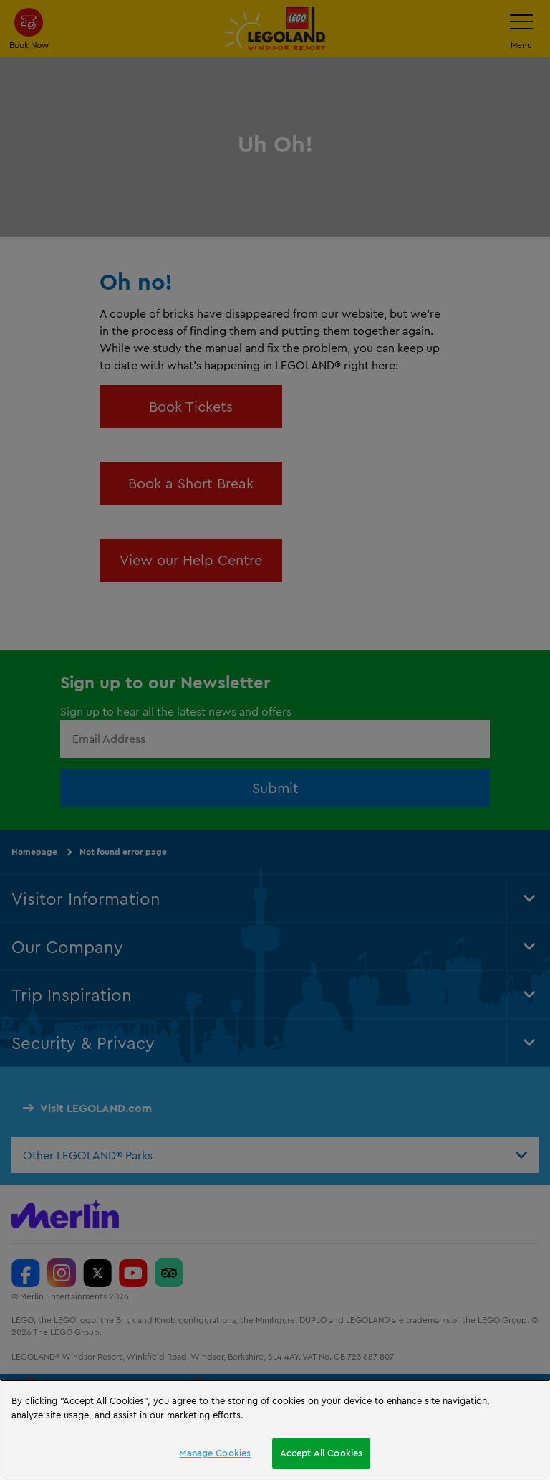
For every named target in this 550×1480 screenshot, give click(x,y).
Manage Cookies (215, 1452)
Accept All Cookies (321, 1452)
